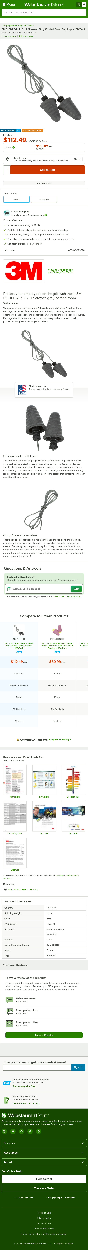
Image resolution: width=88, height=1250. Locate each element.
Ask (76, 588)
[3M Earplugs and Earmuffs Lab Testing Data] (14, 817)
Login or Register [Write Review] (44, 1035)
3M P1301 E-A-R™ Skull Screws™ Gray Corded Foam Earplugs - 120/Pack (19, 645)
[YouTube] (13, 1131)
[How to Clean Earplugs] (43, 781)
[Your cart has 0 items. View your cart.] (81, 4)
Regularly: (8, 135)
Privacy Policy (74, 597)
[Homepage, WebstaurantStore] (44, 4)
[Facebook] (21, 1131)
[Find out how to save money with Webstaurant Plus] (19, 652)
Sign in (77, 159)
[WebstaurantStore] (44, 1115)
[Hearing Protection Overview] (14, 854)
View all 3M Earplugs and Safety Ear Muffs (60, 271)
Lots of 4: (10, 147)
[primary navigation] (9, 4)
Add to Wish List (44, 183)
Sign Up (78, 1067)
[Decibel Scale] (73, 781)
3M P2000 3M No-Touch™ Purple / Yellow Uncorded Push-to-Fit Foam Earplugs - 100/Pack (57, 645)
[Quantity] (7, 169)
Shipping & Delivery (60, 1197)
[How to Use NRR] (14, 781)
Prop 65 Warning (59, 739)
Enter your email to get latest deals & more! (34, 1062)
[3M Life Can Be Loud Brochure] (73, 817)
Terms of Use (58, 597)
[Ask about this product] (44, 588)
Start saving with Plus (24, 1086)
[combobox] (44, 12)
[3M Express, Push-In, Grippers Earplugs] (43, 817)
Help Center (44, 1179)
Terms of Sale (44, 1213)
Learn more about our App (26, 1103)
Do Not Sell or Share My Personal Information (44, 1234)
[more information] (46, 215)
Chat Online (23, 1197)
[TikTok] (30, 1131)
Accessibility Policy (44, 1229)
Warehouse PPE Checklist (33, 889)
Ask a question (26, 36)
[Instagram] (4, 1131)
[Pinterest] (38, 1131)
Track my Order (44, 1188)
